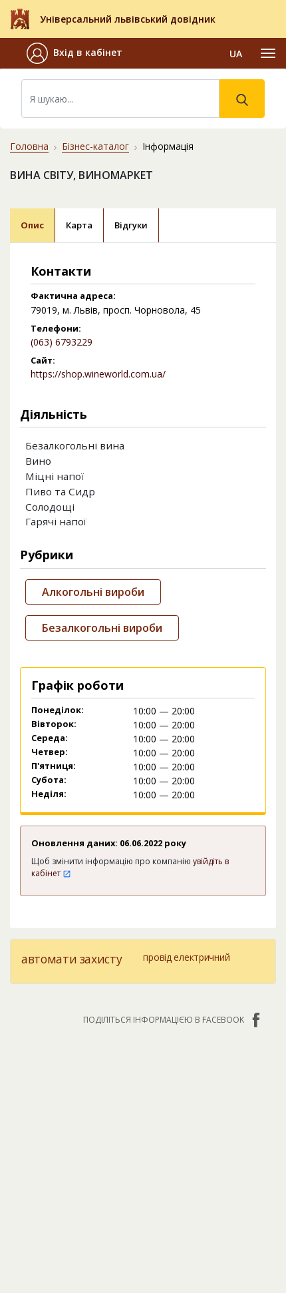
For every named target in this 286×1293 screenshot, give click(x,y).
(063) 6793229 (61, 342)
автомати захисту (71, 959)
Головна (29, 146)
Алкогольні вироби (93, 592)
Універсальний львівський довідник (127, 19)
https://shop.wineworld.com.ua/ (98, 374)
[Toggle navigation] (268, 53)
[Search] (120, 98)
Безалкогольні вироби (102, 628)
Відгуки (131, 225)
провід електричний (186, 957)
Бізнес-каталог (95, 146)
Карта (79, 225)
